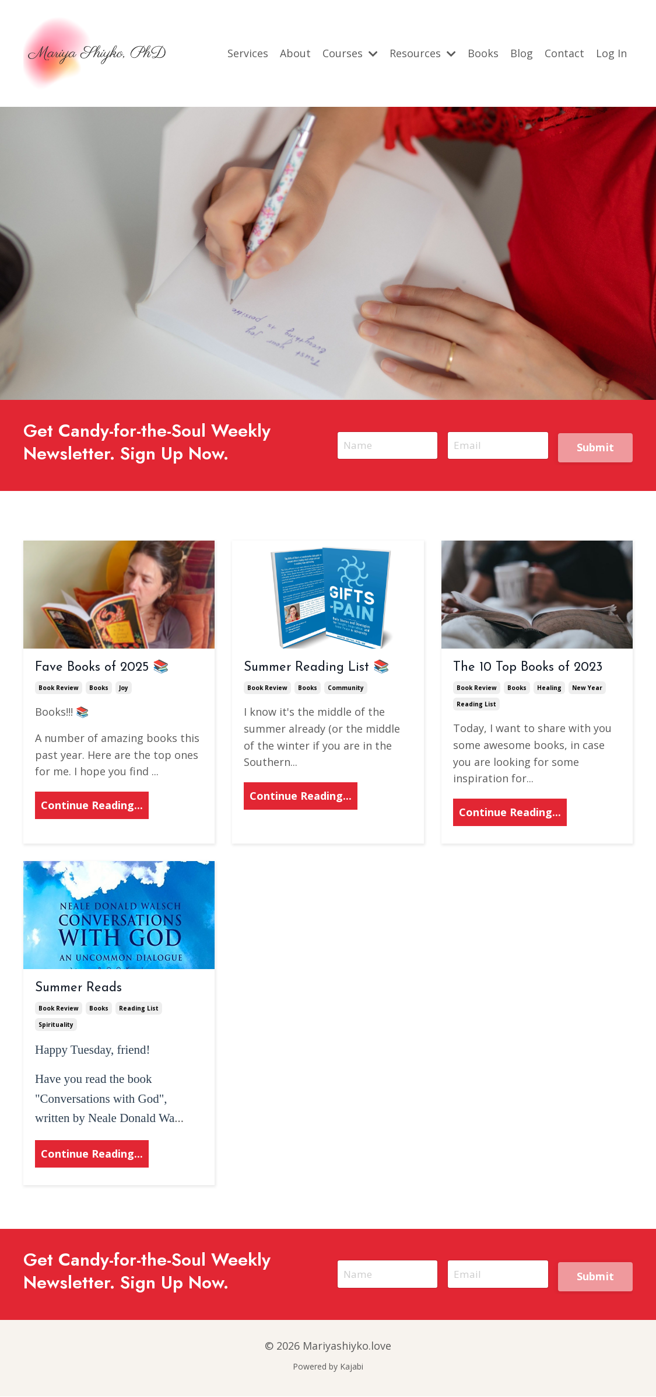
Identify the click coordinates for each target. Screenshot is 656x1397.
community (346, 689)
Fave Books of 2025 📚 (102, 668)
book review (58, 689)
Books (483, 53)
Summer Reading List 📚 (316, 668)
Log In (611, 53)
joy (123, 689)
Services (247, 53)
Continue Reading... (92, 806)
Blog (521, 53)
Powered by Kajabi (328, 1366)
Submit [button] (596, 446)
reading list (476, 705)
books (98, 689)
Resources (423, 53)
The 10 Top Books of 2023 (527, 668)
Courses (350, 53)
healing (549, 689)
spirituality (55, 1026)
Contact (564, 53)
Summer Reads (78, 988)
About (295, 53)
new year (587, 689)
